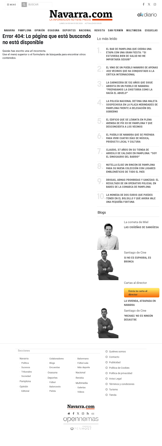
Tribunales (26, 371)
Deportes (69, 30)
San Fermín (115, 30)
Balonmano (83, 358)
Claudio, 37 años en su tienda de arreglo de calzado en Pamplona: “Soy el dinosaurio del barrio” (131, 153)
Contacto (114, 357)
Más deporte (83, 367)
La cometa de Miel (136, 222)
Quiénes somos (117, 351)
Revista (99, 30)
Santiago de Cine (135, 252)
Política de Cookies (119, 367)
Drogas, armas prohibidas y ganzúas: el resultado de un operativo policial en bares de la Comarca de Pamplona (132, 183)
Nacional (85, 30)
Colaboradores (56, 358)
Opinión (40, 30)
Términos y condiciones (121, 384)
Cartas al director (135, 283)
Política (25, 363)
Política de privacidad (120, 373)
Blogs (102, 212)
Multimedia (134, 30)
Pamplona (24, 30)
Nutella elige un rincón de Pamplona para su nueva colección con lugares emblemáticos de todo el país (131, 168)
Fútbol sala (82, 363)
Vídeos (80, 392)
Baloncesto (55, 386)
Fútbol (52, 382)
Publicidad (114, 362)
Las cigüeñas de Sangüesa (141, 227)
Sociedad (26, 376)
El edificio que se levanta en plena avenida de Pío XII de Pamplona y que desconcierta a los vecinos (129, 123)
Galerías (81, 387)
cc (92, 413)
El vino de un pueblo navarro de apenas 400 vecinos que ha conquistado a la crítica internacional (132, 71)
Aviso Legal (115, 378)
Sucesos (25, 367)
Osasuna (53, 30)
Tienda (112, 395)
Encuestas (54, 367)
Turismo (113, 389)
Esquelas (151, 30)
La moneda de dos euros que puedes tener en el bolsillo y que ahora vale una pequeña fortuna (131, 198)
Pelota (52, 391)
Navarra (9, 30)
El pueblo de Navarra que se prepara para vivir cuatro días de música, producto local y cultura (130, 138)
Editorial (25, 391)
